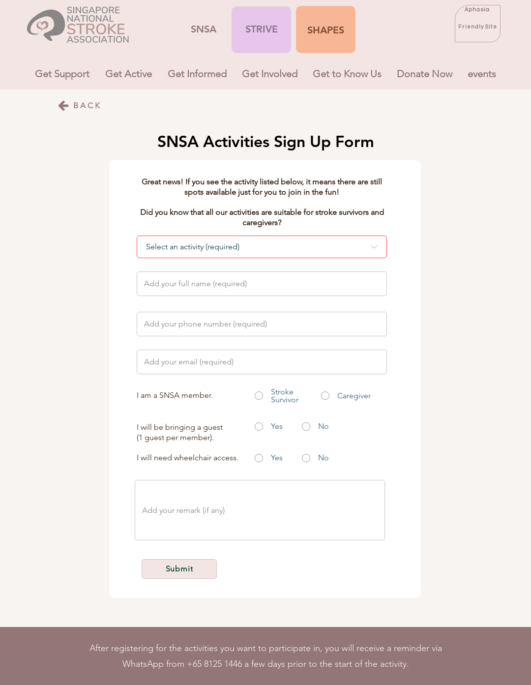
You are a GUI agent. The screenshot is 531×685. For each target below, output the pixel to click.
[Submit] (179, 569)
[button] (325, 30)
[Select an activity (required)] (262, 247)
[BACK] (79, 105)
